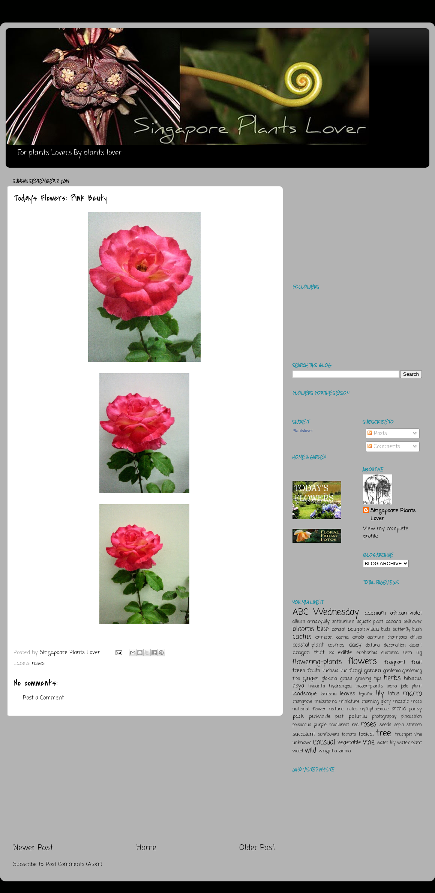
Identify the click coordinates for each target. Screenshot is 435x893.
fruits (313, 670)
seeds (386, 724)
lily (380, 693)
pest (339, 716)
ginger (310, 678)
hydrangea (340, 686)
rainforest (339, 725)
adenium (375, 613)
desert (416, 645)
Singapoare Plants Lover (393, 514)
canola (358, 637)
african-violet (406, 613)
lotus (393, 694)
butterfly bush (407, 629)
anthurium (343, 621)
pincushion (411, 716)
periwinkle (319, 716)
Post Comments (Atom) (74, 864)
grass (346, 678)
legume (366, 694)
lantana (329, 694)
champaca (397, 637)
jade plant (411, 686)
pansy (415, 709)
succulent (303, 734)
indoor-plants (369, 686)
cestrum (376, 637)
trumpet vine (408, 734)
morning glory (376, 701)
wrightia (328, 751)
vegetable (349, 742)
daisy (355, 645)
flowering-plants (317, 662)
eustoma (390, 653)
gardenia (392, 670)
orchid (399, 709)
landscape (304, 694)
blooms (303, 629)
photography (384, 716)
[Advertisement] (144, 779)
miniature (349, 701)
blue (323, 629)
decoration (395, 645)
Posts (377, 433)
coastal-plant (308, 645)
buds (385, 629)
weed (297, 751)
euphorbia (367, 652)
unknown (302, 742)
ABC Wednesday (325, 612)
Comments (384, 447)
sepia (399, 725)
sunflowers (328, 734)
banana (393, 621)
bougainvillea (363, 629)
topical (366, 734)
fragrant (394, 662)
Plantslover (302, 430)
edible (345, 652)
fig (419, 652)
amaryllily (319, 621)
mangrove (302, 701)
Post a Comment (43, 698)
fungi (355, 670)
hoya (298, 686)
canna (342, 637)
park (298, 716)
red (355, 724)
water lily (386, 743)
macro (412, 693)
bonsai (338, 629)
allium (298, 621)
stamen (414, 725)
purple (320, 724)
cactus (301, 637)
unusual (324, 742)
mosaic (401, 701)
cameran (324, 637)
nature (336, 709)
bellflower (413, 621)
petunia (357, 716)
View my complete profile (385, 532)
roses (38, 663)
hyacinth (316, 686)
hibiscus (413, 678)
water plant (409, 742)
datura (373, 645)
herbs (392, 678)
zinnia (345, 751)
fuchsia (330, 670)
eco (331, 653)
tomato (349, 734)
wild (310, 750)
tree (383, 733)
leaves (347, 694)
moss (416, 701)
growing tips (368, 678)
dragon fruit (308, 652)
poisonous (301, 725)
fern (407, 652)
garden (372, 670)
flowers (362, 661)
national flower (309, 709)
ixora (392, 686)
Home (146, 848)
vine (369, 742)
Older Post (257, 848)
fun (344, 670)
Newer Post (33, 848)
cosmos (336, 645)
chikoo (416, 637)
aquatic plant (370, 621)
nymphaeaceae (374, 709)
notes (352, 709)
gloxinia (329, 678)
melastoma (325, 701)
